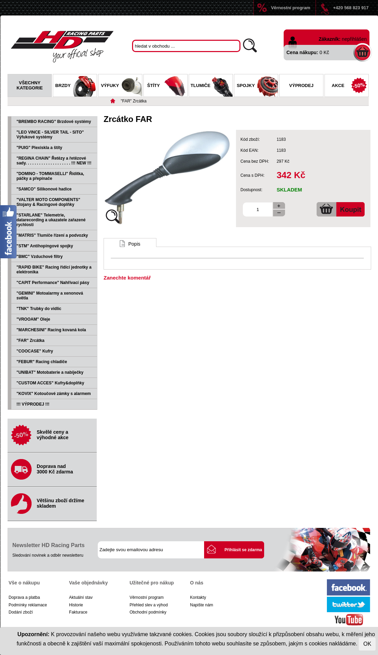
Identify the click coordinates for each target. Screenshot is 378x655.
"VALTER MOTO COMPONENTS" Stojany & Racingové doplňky (48, 202)
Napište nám (201, 605)
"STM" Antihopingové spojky (44, 246)
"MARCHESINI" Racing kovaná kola (51, 330)
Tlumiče (212, 86)
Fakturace (78, 612)
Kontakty (198, 597)
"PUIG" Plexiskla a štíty (39, 147)
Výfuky (121, 86)
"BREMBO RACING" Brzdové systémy (53, 121)
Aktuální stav (81, 597)
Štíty (167, 86)
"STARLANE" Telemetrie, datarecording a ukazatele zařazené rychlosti (50, 220)
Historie (76, 605)
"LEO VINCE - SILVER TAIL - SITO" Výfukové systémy (50, 134)
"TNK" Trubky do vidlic (38, 308)
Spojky (257, 86)
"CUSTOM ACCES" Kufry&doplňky (50, 383)
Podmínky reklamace (28, 605)
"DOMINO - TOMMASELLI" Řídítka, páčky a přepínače (50, 176)
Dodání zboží (21, 612)
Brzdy (76, 86)
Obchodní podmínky (148, 612)
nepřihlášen (354, 39)
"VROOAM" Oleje (33, 319)
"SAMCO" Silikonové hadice (44, 189)
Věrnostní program (290, 7)
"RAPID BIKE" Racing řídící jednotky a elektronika (54, 269)
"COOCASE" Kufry (34, 351)
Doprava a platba (24, 597)
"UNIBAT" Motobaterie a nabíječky (49, 372)
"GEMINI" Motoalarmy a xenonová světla (49, 295)
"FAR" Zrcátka (133, 101)
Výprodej (301, 85)
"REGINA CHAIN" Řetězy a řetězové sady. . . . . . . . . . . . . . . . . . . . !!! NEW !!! (53, 160)
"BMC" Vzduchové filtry (39, 256)
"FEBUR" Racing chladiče (41, 361)
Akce (350, 86)
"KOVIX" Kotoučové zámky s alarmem (53, 393)
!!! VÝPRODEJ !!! (32, 404)
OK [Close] (367, 644)
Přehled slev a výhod (149, 605)
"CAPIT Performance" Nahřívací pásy (52, 282)
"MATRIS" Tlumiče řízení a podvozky (52, 235)
